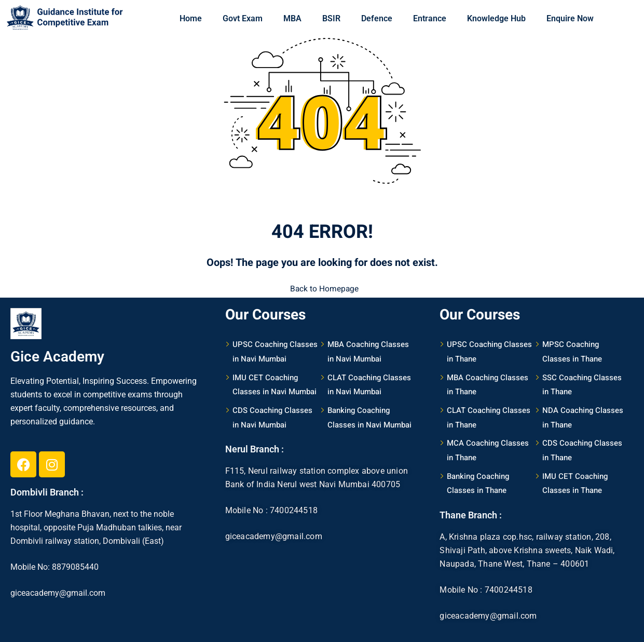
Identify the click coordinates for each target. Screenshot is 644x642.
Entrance (429, 18)
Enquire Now (570, 18)
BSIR (331, 18)
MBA (292, 18)
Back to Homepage (322, 287)
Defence (376, 18)
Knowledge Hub (496, 18)
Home (191, 18)
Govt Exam (243, 18)
